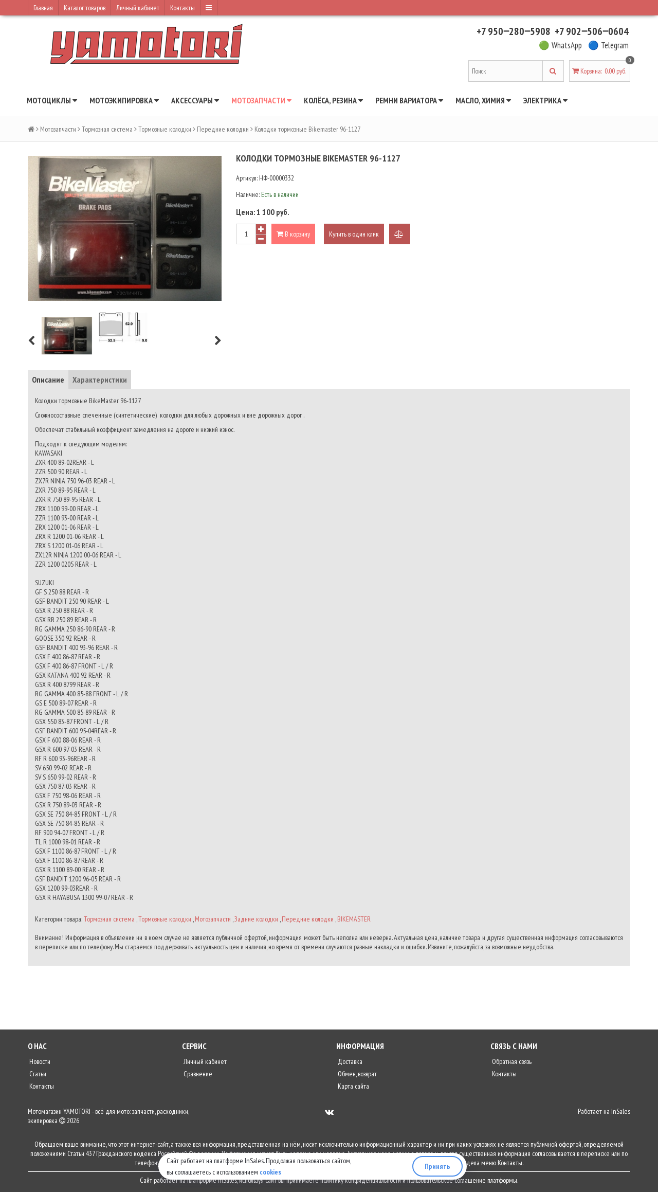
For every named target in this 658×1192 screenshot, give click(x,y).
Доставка (349, 1061)
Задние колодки (256, 919)
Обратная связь (511, 1061)
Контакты (182, 7)
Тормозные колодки (164, 129)
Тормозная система (107, 129)
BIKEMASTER (354, 919)
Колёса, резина (333, 100)
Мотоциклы (52, 100)
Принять (437, 1166)
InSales (620, 1111)
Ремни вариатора (409, 100)
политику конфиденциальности (360, 1180)
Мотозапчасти (261, 100)
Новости (39, 1061)
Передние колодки (223, 129)
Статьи (37, 1073)
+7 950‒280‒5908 (514, 31)
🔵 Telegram (608, 45)
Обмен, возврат (356, 1073)
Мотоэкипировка (124, 100)
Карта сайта (352, 1086)
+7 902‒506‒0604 (592, 31)
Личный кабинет (137, 7)
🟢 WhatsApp (560, 45)
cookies (270, 1172)
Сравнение (197, 1073)
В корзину (293, 234)
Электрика (545, 100)
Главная (43, 7)
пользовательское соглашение (446, 1180)
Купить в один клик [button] (354, 234)
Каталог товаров (84, 7)
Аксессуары (195, 100)
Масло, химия (483, 100)
